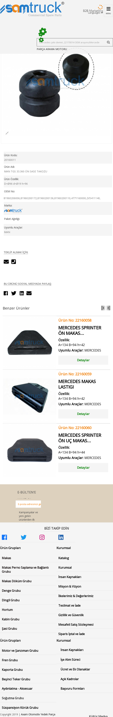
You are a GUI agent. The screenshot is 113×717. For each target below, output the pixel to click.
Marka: (8, 205)
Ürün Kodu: (10, 155)
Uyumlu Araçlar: (13, 227)
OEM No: (9, 191)
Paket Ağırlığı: (12, 219)
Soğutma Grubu (13, 698)
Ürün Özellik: (11, 179)
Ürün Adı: (9, 167)
